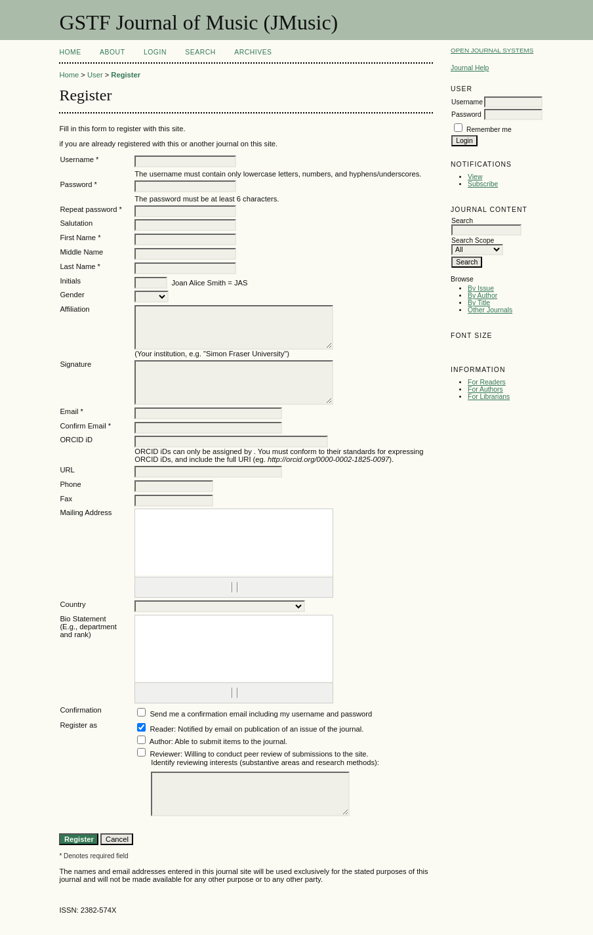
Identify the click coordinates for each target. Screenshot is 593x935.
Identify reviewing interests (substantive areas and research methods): (265, 762)
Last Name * (80, 266)
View (475, 176)
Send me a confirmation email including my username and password (261, 714)
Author (160, 741)
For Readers (487, 382)
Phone (70, 484)
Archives (253, 52)
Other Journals (490, 310)
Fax (66, 499)
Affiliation (74, 309)
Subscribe (483, 184)
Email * (71, 411)
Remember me (489, 129)
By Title (479, 302)
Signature (75, 364)
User (95, 75)
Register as (78, 725)
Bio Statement (83, 619)
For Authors (485, 389)
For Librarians (489, 396)
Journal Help (470, 68)
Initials (70, 281)
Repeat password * (91, 209)
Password (466, 114)
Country (72, 604)
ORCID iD (76, 440)
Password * (78, 184)
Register (125, 75)
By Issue (481, 288)
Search (200, 52)
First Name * (80, 237)
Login (155, 52)
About (112, 52)
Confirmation (80, 710)
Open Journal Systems (492, 50)
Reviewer (165, 754)
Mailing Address (86, 512)
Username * (79, 159)
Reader (162, 729)
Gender (72, 295)
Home (70, 52)
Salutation (76, 223)
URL (67, 470)
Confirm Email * (85, 426)
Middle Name (81, 252)
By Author (482, 295)
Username (467, 102)
